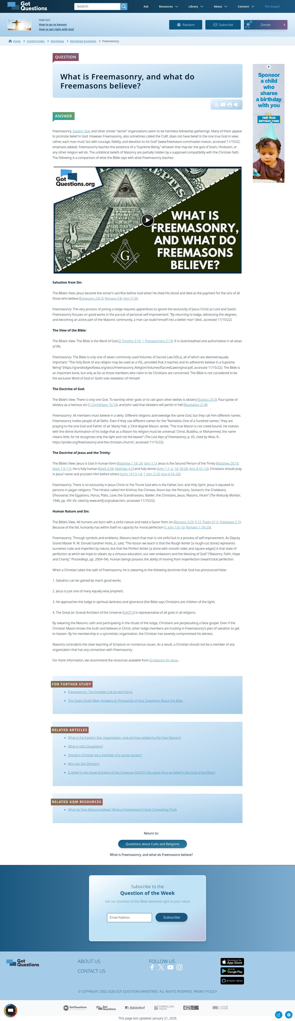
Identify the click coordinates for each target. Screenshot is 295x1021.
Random (186, 25)
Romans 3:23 (184, 522)
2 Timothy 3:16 (129, 341)
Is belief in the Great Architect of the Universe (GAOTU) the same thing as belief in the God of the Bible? (141, 772)
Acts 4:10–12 (198, 469)
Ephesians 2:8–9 (91, 298)
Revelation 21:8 (195, 405)
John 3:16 (130, 298)
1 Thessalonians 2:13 (157, 341)
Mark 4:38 (106, 469)
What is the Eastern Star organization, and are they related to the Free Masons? (124, 737)
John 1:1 (150, 463)
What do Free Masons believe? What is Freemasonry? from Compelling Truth (122, 809)
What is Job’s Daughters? (85, 746)
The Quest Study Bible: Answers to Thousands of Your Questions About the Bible (125, 700)
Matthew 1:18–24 (130, 463)
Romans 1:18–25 (198, 527)
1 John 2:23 (151, 474)
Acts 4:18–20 (170, 474)
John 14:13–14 (131, 474)
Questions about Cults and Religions (152, 844)
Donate (266, 25)
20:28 (184, 469)
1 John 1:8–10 (174, 527)
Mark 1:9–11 (61, 469)
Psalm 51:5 (210, 522)
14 (176, 469)
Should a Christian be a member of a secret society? (105, 755)
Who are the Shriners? (84, 764)
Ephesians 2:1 (230, 522)
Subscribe (223, 25)
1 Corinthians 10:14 (103, 405)
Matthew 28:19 (227, 463)
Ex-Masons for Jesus (163, 660)
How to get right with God (56, 29)
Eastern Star (81, 131)
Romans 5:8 (113, 298)
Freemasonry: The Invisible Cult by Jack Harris (100, 692)
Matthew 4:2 (124, 469)
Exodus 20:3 (207, 399)
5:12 (198, 522)
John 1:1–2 (165, 469)
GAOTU (128, 612)
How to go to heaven (53, 24)
